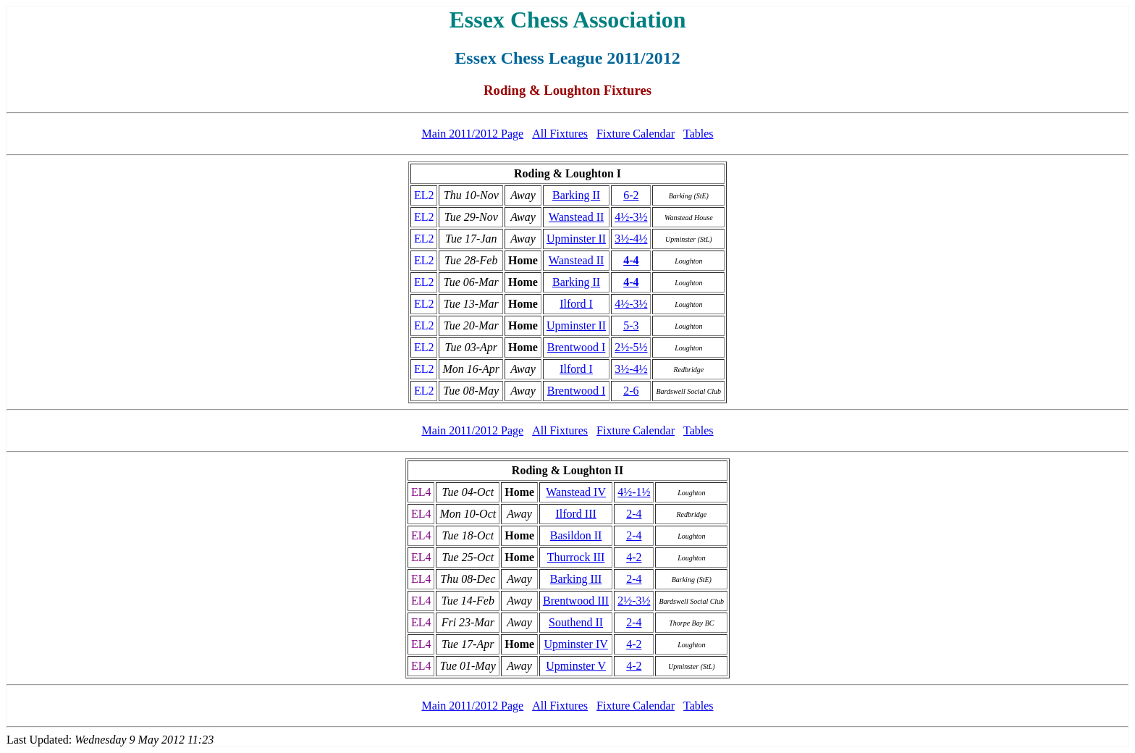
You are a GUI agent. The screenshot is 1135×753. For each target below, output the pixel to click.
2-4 (633, 514)
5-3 (630, 325)
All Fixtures (560, 133)
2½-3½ (633, 600)
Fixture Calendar (635, 133)
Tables (698, 133)
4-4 (630, 260)
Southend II (576, 622)
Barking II (576, 195)
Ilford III (575, 514)
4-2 (633, 557)
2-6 (630, 390)
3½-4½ (631, 238)
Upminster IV (575, 644)
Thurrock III (576, 557)
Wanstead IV (576, 492)
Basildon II (576, 535)
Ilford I (576, 304)
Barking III (576, 579)
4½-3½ (631, 217)
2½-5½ (631, 347)
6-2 (630, 195)
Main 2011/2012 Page (472, 133)
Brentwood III (576, 600)
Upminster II (576, 238)
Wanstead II (576, 217)
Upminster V (576, 666)
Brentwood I (576, 347)
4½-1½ (633, 492)
